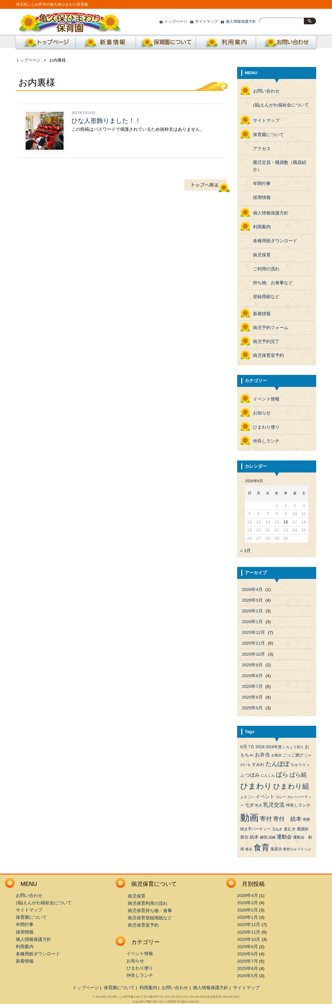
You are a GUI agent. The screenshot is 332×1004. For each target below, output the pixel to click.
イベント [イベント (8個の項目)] (264, 796)
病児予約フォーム (270, 327)
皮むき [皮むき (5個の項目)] (290, 829)
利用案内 (226, 44)
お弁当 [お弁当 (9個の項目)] (262, 754)
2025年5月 (252, 708)
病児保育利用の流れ (148, 903)
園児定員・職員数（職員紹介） (279, 166)
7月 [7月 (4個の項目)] (251, 747)
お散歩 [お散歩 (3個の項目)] (276, 755)
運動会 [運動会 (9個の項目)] (284, 836)
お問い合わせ (286, 44)
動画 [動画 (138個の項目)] (249, 817)
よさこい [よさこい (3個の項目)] (247, 797)
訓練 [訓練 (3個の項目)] (271, 837)
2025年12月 (253, 632)
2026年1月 (252, 621)
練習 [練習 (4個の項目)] (263, 837)
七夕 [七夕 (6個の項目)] (249, 805)
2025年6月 (252, 697)
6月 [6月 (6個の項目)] (243, 746)
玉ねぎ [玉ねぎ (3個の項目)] (277, 829)
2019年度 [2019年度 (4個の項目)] (273, 747)
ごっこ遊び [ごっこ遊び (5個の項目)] (293, 755)
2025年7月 (252, 686)
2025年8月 (252, 675)
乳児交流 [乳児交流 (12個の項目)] (274, 805)
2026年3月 (252, 600)
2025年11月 (253, 643)
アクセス (262, 148)
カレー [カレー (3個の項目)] (281, 797)
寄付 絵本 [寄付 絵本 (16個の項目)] (287, 818)
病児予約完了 (266, 341)
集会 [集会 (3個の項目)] (248, 849)
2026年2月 (252, 611)
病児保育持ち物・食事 (150, 910)
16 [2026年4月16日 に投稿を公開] (285, 522)
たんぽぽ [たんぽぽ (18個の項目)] (278, 764)
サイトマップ (206, 21)
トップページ (175, 21)
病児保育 (262, 255)
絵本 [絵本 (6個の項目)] (254, 837)
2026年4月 (252, 589)
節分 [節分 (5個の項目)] (244, 837)
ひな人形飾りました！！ (106, 120)
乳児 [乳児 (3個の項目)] (258, 805)
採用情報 (262, 197)
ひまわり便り (266, 427)
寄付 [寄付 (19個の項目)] (266, 818)
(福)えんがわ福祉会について (281, 105)
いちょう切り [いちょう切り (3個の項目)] (293, 747)
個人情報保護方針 (241, 21)
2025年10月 (253, 654)
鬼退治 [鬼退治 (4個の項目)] (276, 849)
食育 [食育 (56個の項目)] (261, 847)
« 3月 (245, 550)
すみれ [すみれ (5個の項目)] (258, 764)
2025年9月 (252, 665)
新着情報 (106, 44)
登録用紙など (266, 296)
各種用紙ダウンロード (275, 240)
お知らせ (262, 413)
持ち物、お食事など (273, 282)
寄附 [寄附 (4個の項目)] (306, 819)
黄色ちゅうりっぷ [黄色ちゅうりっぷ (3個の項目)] (297, 849)
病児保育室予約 (268, 355)
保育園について (166, 44)
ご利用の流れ (266, 269)
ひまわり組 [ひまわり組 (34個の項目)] (291, 786)
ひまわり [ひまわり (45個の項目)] (256, 786)
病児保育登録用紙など (150, 918)
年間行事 (262, 183)
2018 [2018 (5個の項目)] (260, 746)
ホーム (45, 44)
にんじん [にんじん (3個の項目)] (268, 775)
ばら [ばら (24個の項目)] (282, 774)
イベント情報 (266, 399)
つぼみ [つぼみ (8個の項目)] (252, 775)
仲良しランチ (266, 441)
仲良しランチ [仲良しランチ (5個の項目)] (298, 805)
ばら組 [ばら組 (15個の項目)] (298, 775)
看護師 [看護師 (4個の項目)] (302, 829)
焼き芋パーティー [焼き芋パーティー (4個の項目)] (255, 829)
